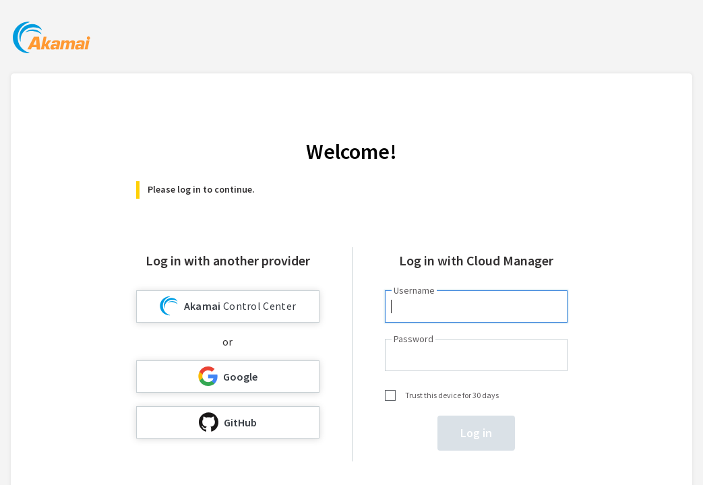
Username (414, 290)
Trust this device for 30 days (452, 395)
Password (413, 339)
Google (227, 376)
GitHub (228, 422)
